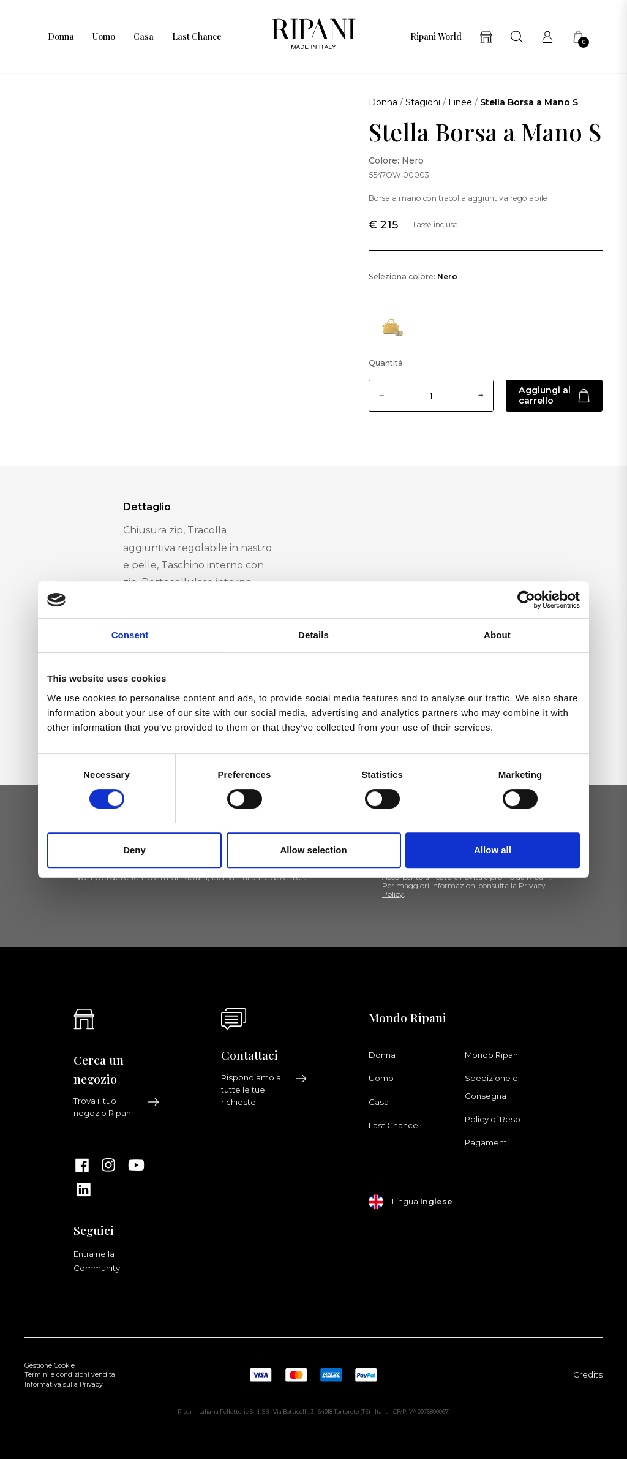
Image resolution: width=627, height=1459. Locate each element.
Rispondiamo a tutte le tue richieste (264, 1090)
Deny (134, 850)
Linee (460, 102)
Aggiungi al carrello (554, 395)
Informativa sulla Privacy (63, 1385)
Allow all (492, 850)
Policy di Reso (492, 1119)
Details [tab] (313, 635)
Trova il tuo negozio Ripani (116, 1107)
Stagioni (422, 102)
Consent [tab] (130, 635)
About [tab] (497, 635)
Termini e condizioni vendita (69, 1375)
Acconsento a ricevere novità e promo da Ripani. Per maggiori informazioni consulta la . (467, 886)
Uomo (103, 36)
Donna (61, 36)
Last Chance (197, 36)
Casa (143, 36)
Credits (588, 1374)
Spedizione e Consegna (491, 1086)
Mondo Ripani (492, 1055)
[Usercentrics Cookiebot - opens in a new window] (526, 599)
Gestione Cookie (49, 1366)
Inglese (436, 1201)
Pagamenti (487, 1142)
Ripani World (436, 36)
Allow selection (313, 850)
